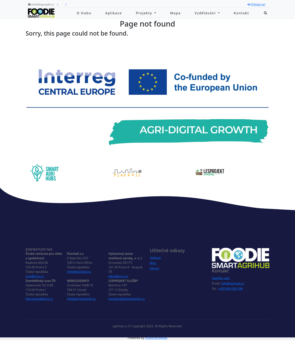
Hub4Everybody (156, 338)
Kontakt (241, 13)
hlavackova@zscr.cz (39, 299)
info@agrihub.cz (232, 283)
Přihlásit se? (256, 4)
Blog (153, 263)
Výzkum (155, 258)
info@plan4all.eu (79, 272)
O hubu (84, 13)
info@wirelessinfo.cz (81, 299)
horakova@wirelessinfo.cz (126, 299)
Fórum (154, 268)
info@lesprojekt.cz (41, 4)
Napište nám (221, 278)
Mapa (175, 13)
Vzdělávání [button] (206, 13)
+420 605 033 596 (230, 289)
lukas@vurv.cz (118, 276)
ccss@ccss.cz (35, 276)
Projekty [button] (145, 13)
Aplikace (113, 13)
